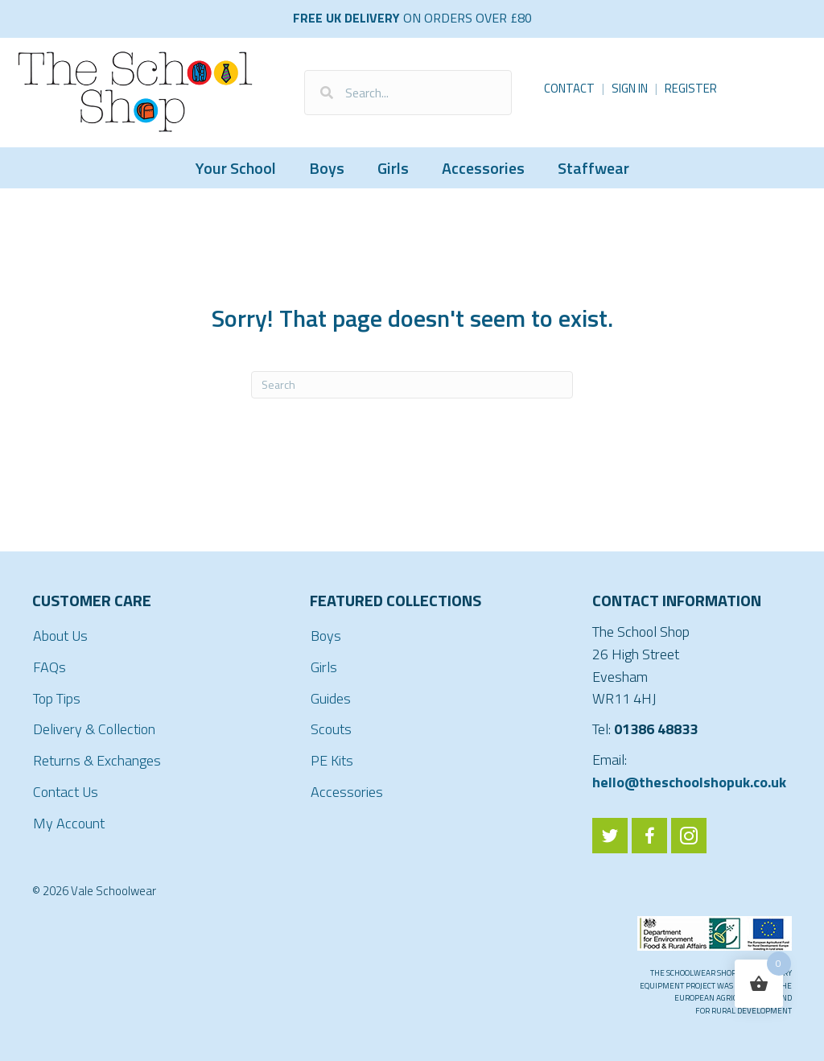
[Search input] (408, 92)
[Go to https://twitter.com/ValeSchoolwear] (610, 835)
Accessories (483, 167)
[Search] (412, 384)
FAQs (49, 667)
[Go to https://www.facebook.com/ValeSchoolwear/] (649, 835)
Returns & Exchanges (97, 760)
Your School (236, 167)
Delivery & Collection (94, 729)
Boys (326, 167)
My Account (69, 823)
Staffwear (593, 167)
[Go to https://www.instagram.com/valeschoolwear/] (689, 835)
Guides (331, 698)
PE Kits (332, 760)
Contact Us (65, 792)
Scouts (331, 729)
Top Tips (56, 698)
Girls (393, 167)
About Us (60, 635)
